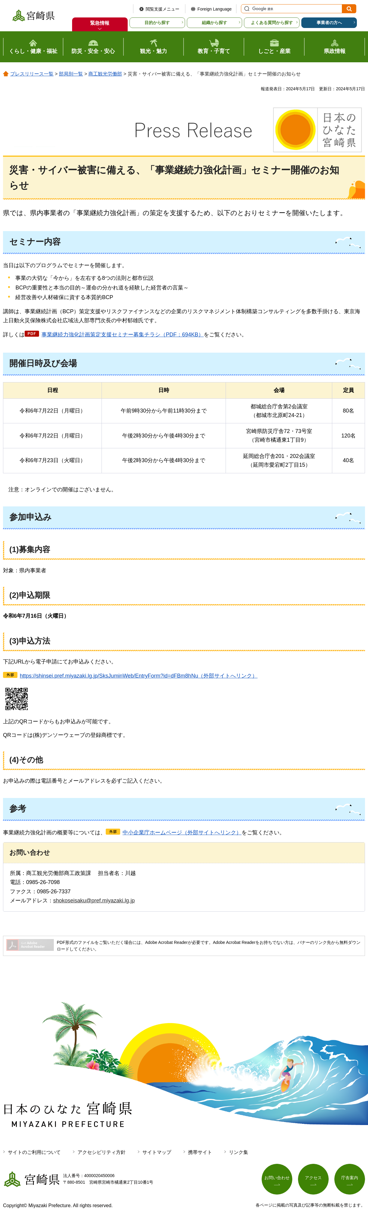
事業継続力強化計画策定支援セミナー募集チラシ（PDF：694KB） (122, 335)
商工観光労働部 (105, 73)
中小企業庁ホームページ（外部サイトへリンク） (182, 833)
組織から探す (214, 22)
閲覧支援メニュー (162, 9)
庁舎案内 (349, 1177)
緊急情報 (99, 23)
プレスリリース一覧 (31, 73)
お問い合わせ (277, 1177)
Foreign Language (214, 9)
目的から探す (157, 22)
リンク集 (238, 1152)
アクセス (313, 1177)
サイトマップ (156, 1152)
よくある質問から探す (272, 22)
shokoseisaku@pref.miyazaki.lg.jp (94, 901)
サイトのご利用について (34, 1152)
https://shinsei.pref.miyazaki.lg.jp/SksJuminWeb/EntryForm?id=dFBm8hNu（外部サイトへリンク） (138, 676)
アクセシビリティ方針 (102, 1152)
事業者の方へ (329, 22)
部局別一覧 (71, 73)
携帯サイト (200, 1152)
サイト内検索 (246, 9)
